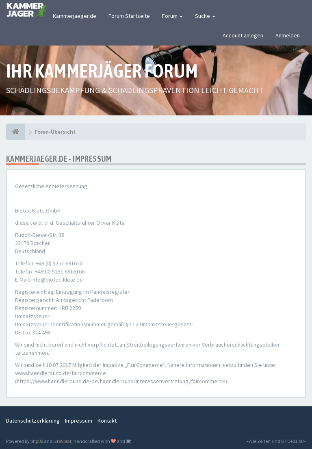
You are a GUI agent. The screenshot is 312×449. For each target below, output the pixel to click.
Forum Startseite (129, 16)
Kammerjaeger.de (74, 16)
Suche (205, 16)
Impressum (78, 420)
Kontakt (107, 420)
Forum (172, 16)
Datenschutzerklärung (33, 420)
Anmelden (287, 35)
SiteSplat (62, 441)
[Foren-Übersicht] (15, 132)
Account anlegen (243, 35)
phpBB (36, 441)
